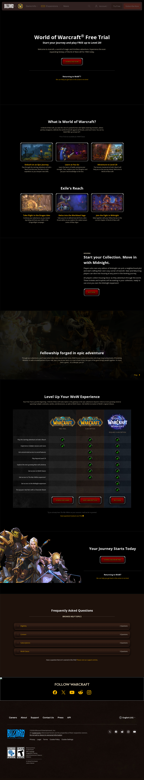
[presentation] (9, 6)
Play (137, 375)
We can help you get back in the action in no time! (72, 80)
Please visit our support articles (87, 662)
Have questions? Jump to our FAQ (72, 516)
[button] (36, 158)
